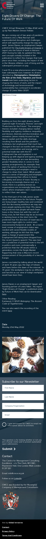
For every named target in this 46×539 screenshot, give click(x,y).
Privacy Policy (8, 531)
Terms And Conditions (12, 535)
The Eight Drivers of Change (28, 48)
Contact (5, 527)
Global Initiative (16, 522)
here (4, 294)
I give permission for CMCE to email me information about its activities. (24, 425)
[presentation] (18, 434)
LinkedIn (18, 478)
